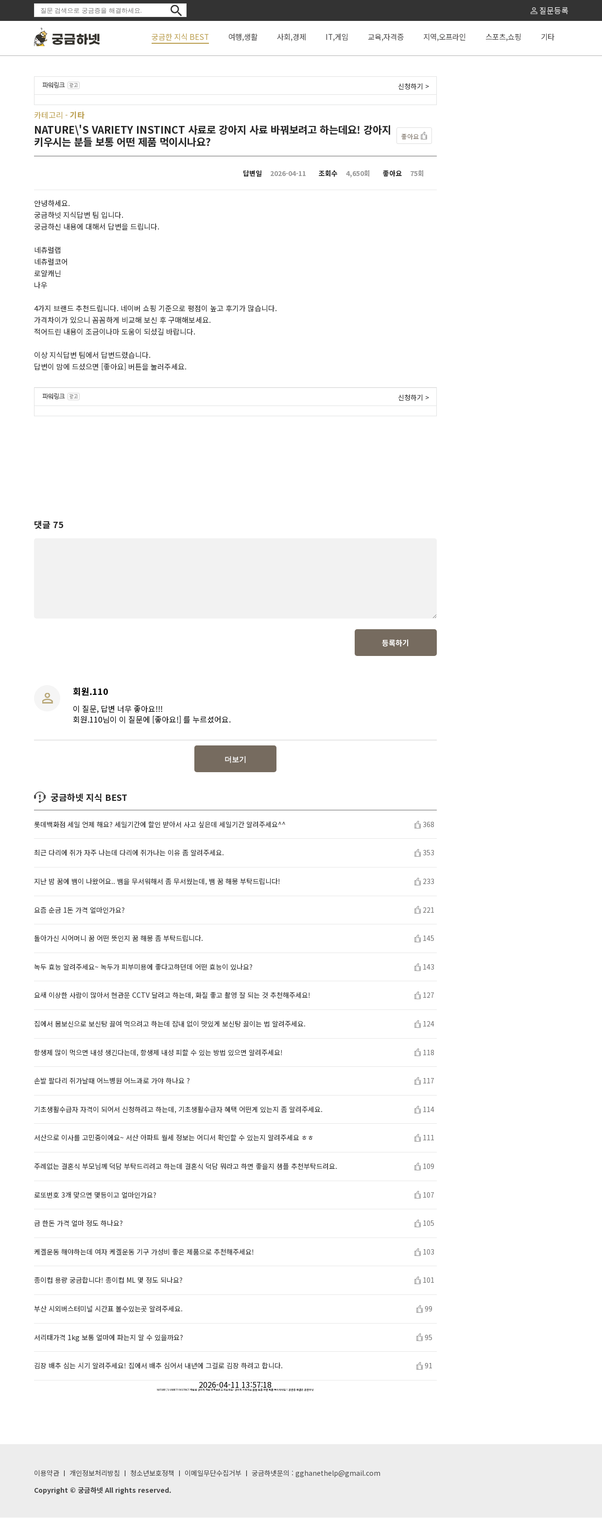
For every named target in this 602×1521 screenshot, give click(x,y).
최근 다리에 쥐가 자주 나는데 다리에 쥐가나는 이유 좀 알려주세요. (129, 856)
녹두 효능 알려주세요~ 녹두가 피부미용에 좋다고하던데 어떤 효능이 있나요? (143, 970)
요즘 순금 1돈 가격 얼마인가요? (79, 913)
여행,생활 (243, 36)
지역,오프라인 (444, 36)
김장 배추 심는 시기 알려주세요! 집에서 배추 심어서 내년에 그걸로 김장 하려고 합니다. (158, 1369)
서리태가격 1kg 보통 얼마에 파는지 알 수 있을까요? (108, 1340)
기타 (547, 36)
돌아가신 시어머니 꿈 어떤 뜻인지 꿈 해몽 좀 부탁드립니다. (118, 941)
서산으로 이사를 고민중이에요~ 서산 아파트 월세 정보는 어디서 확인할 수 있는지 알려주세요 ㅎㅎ (174, 1141)
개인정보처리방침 (94, 1476)
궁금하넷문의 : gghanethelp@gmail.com (316, 1476)
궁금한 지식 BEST (180, 36)
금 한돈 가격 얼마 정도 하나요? (78, 1226)
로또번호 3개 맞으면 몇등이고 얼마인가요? (95, 1198)
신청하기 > (413, 86)
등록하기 (395, 646)
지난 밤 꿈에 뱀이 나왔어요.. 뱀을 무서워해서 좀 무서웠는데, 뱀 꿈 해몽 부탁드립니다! (157, 884)
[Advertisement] (235, 458)
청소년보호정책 (152, 1476)
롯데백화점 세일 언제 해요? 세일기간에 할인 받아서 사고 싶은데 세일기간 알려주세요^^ (160, 827)
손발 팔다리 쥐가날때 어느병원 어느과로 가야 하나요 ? (112, 1084)
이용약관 (46, 1476)
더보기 (235, 763)
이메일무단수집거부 (213, 1476)
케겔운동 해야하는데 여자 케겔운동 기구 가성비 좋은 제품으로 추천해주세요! (144, 1255)
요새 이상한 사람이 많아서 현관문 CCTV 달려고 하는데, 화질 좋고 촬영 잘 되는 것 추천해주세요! (172, 998)
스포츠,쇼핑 (503, 36)
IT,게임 (337, 36)
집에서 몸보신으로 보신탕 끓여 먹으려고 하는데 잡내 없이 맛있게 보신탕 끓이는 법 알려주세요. (170, 1027)
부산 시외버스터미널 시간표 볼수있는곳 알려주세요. (108, 1312)
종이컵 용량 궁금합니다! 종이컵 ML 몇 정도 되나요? (108, 1283)
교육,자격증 (386, 36)
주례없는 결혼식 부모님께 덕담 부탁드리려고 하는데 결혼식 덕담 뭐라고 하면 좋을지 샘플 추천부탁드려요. (185, 1169)
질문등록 (549, 10)
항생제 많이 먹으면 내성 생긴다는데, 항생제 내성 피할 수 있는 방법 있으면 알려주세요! (158, 1056)
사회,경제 (291, 36)
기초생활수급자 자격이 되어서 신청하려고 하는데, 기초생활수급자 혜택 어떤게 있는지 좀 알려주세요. (178, 1112)
